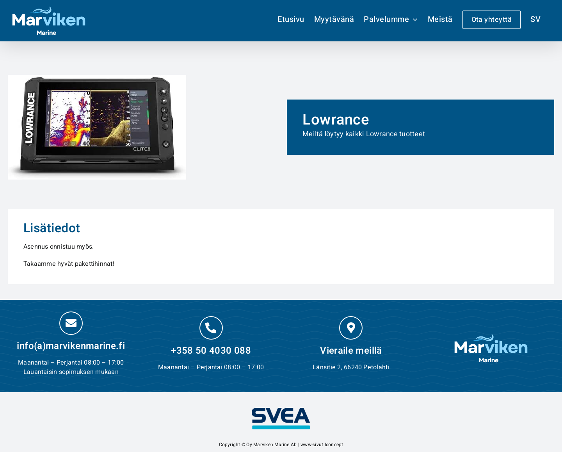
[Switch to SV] (535, 19)
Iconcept (334, 444)
